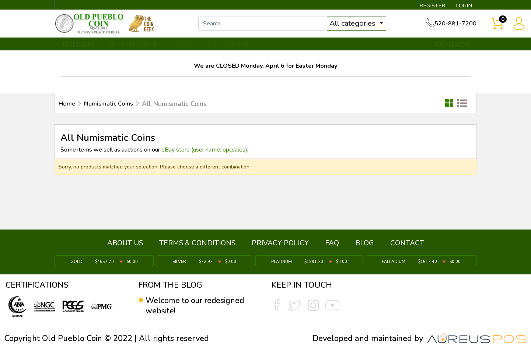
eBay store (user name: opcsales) (204, 152)
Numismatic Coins (112, 106)
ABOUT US (125, 244)
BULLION (78, 46)
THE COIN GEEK (292, 46)
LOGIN (462, 6)
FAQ (332, 244)
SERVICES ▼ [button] (356, 46)
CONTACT (452, 46)
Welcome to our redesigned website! (197, 305)
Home (68, 106)
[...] (264, 25)
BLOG (364, 244)
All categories (356, 25)
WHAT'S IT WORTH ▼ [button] (212, 46)
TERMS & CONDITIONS (197, 244)
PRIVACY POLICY (280, 244)
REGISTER (429, 6)
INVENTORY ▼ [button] (134, 46)
